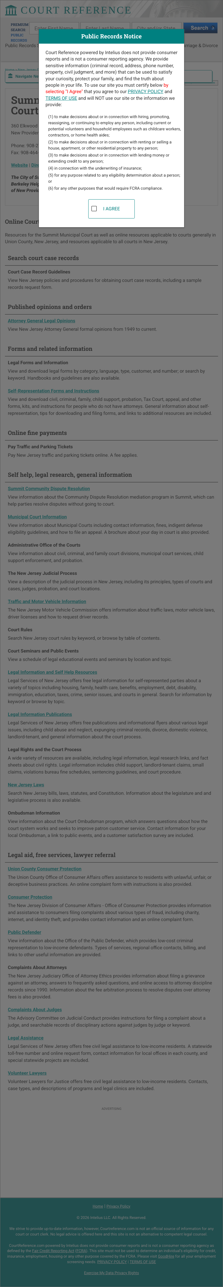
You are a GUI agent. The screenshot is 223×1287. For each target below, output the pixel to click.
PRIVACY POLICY (145, 91)
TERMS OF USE (61, 98)
